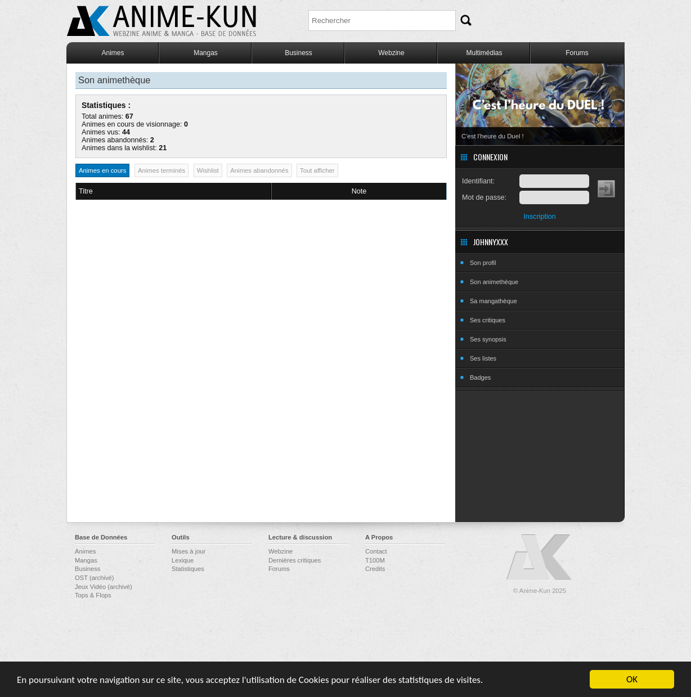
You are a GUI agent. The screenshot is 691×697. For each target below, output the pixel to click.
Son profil (483, 262)
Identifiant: (478, 181)
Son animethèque (494, 281)
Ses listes (483, 358)
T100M (375, 560)
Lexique (183, 560)
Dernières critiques (294, 560)
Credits (375, 568)
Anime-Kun (539, 558)
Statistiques (188, 568)
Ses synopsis (488, 339)
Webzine (391, 53)
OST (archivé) (94, 577)
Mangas (206, 53)
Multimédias (484, 53)
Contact (376, 551)
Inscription (539, 217)
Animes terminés (161, 170)
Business (298, 53)
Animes (112, 53)
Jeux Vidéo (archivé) (103, 586)
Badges (480, 377)
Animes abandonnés (259, 170)
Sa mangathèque (493, 301)
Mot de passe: (484, 197)
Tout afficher (317, 170)
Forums (577, 53)
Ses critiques (487, 320)
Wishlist (208, 170)
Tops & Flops (93, 595)
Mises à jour (188, 551)
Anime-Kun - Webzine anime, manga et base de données (161, 21)
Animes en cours (102, 170)
